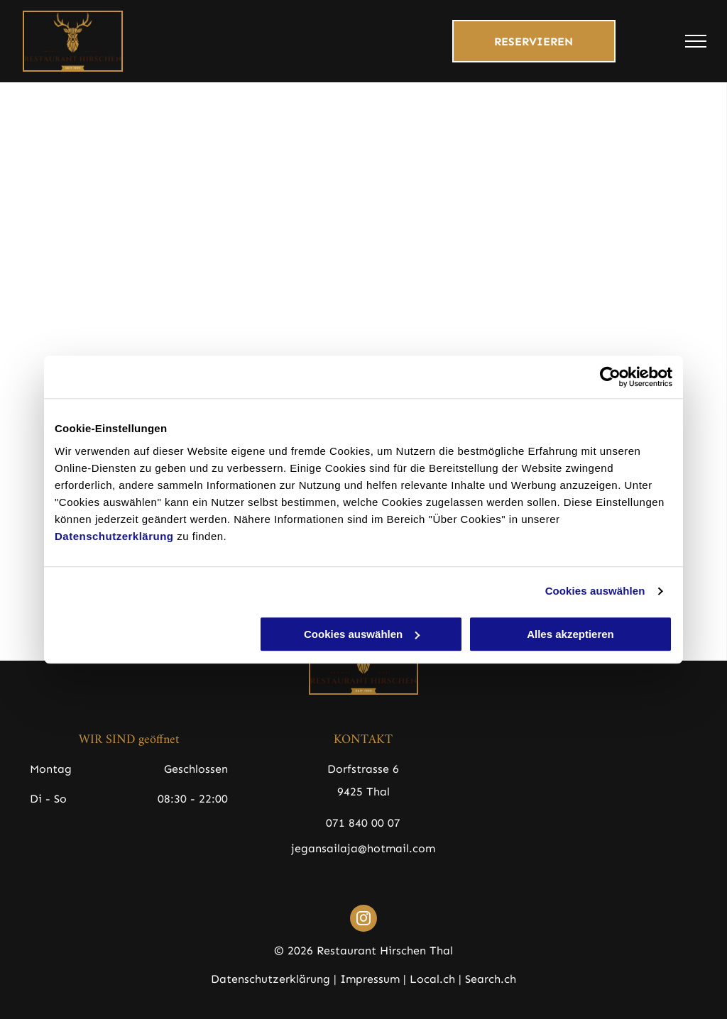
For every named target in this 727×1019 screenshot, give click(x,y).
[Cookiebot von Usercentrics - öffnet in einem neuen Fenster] (610, 376)
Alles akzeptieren (570, 634)
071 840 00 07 (363, 823)
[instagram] (363, 920)
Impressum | (373, 979)
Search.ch (490, 979)
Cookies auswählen (595, 591)
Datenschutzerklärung (114, 536)
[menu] (695, 41)
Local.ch (432, 979)
